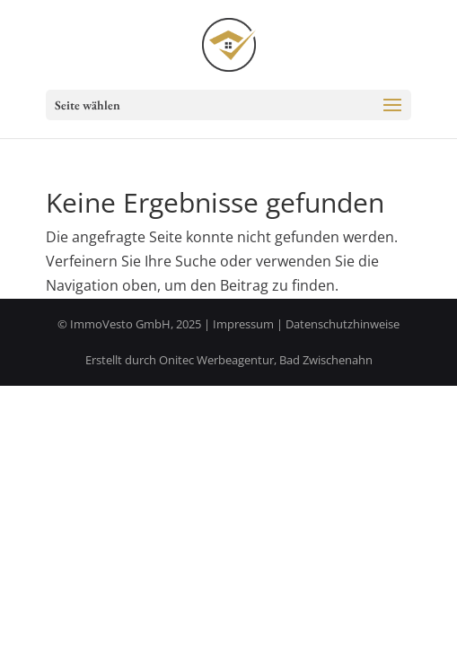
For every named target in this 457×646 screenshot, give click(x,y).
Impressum (243, 324)
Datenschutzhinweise (343, 324)
